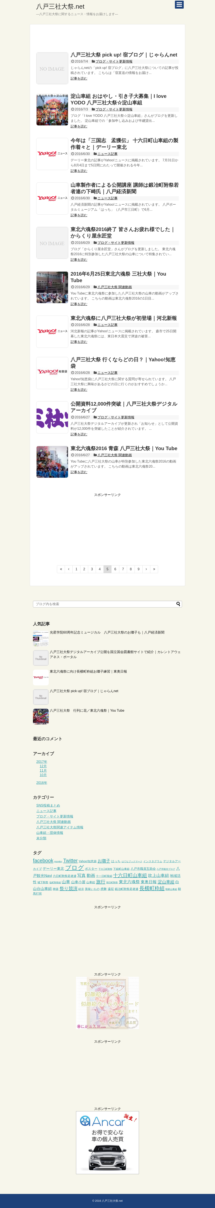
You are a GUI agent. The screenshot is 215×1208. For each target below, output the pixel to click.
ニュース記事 (107, 154)
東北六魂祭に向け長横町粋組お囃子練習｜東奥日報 (88, 671)
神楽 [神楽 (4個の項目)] (56, 889)
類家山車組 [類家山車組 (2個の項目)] (171, 889)
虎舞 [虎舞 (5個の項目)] (103, 889)
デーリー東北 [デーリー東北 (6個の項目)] (53, 868)
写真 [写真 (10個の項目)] (81, 875)
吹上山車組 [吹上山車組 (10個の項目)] (158, 875)
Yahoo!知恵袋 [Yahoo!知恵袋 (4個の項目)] (88, 861)
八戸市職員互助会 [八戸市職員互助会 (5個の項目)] (143, 868)
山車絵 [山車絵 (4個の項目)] (90, 882)
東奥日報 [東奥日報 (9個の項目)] (149, 882)
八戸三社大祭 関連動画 (114, 287)
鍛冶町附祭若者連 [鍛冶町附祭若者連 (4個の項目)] (126, 889)
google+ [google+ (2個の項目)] (58, 861)
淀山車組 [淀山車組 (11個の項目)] (166, 881)
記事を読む (79, 78)
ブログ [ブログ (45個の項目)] (74, 867)
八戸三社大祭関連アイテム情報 (59, 827)
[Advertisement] (107, 38)
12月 (43, 766)
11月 (43, 770)
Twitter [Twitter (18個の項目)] (70, 860)
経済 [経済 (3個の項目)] (81, 889)
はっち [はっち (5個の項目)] (116, 861)
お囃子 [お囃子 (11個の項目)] (104, 860)
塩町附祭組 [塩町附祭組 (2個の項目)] (55, 882)
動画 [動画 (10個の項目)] (91, 875)
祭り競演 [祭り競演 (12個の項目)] (68, 888)
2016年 (41, 783)
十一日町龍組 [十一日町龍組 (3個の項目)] (104, 876)
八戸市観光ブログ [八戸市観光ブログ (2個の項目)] (166, 869)
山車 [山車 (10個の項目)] (66, 881)
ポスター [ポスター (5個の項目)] (91, 868)
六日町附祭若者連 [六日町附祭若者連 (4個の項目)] (64, 876)
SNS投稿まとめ (48, 805)
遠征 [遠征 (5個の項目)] (111, 889)
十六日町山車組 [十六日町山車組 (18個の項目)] (130, 875)
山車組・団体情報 (49, 833)
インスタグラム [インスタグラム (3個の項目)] (152, 861)
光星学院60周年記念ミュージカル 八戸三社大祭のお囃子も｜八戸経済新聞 (107, 632)
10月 (43, 775)
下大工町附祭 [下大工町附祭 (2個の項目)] (105, 869)
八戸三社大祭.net (60, 6)
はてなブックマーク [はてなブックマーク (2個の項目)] (132, 861)
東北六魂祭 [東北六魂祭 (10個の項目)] (129, 881)
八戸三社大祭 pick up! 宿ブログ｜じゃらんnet (124, 55)
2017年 (41, 762)
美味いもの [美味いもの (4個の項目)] (92, 889)
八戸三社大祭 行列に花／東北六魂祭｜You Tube (87, 710)
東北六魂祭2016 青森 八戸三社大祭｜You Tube (124, 448)
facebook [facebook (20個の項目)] (43, 860)
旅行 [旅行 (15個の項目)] (100, 881)
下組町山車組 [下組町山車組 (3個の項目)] (121, 869)
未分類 (41, 838)
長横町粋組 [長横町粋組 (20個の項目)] (152, 888)
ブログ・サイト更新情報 (114, 61)
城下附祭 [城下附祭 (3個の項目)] (42, 882)
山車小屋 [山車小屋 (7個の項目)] (78, 882)
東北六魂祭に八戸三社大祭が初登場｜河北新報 (124, 318)
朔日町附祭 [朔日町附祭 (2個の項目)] (112, 882)
